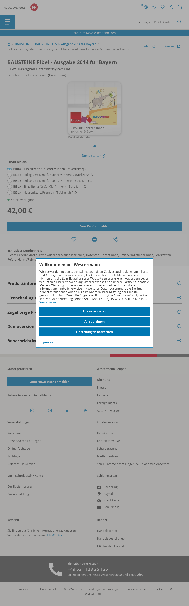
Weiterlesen (47, 302)
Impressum (47, 342)
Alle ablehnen (94, 321)
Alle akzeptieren (94, 311)
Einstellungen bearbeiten (94, 332)
